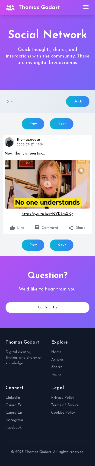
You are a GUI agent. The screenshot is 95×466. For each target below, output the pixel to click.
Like (17, 228)
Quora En (14, 413)
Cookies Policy (63, 413)
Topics (56, 374)
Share (76, 228)
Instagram (14, 420)
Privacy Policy (62, 398)
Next (61, 124)
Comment (46, 228)
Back (77, 101)
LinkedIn (13, 398)
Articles (57, 359)
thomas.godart (29, 140)
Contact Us (47, 307)
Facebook (14, 427)
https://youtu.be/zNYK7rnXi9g (47, 214)
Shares (56, 367)
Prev (33, 124)
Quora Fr (13, 405)
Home (56, 352)
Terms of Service (65, 405)
